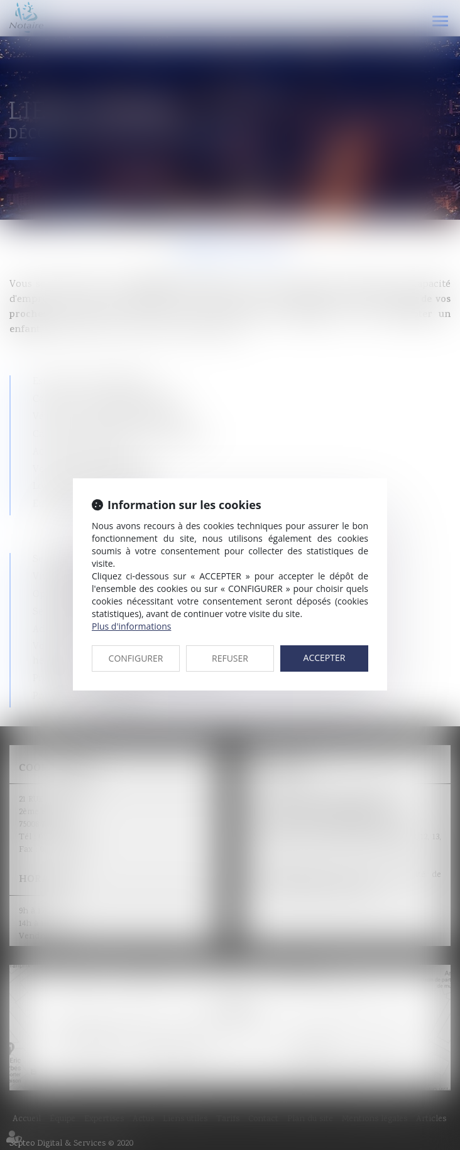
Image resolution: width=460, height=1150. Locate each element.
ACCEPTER (325, 658)
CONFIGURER (136, 658)
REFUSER (230, 658)
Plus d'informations (131, 626)
